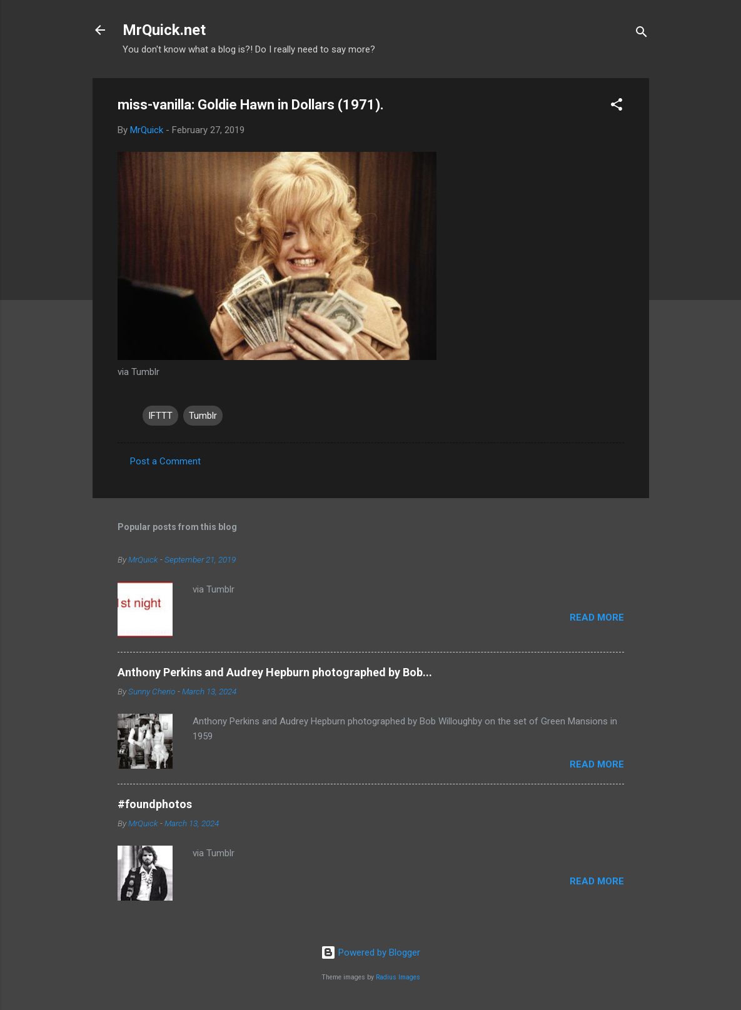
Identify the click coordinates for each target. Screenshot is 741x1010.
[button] (616, 106)
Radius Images (398, 977)
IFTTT (160, 415)
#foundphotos (155, 804)
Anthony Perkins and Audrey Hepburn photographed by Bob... (275, 672)
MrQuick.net (164, 30)
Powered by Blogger (370, 952)
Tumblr (203, 415)
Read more (597, 617)
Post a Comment (165, 461)
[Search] (641, 34)
